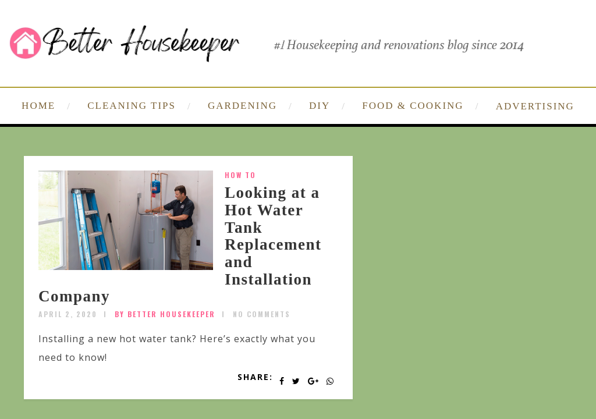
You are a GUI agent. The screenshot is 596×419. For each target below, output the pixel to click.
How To (240, 175)
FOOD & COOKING (412, 105)
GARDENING (242, 105)
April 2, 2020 (67, 314)
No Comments (261, 314)
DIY (319, 105)
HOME (38, 105)
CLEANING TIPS (131, 105)
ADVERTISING (535, 106)
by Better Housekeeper (165, 314)
